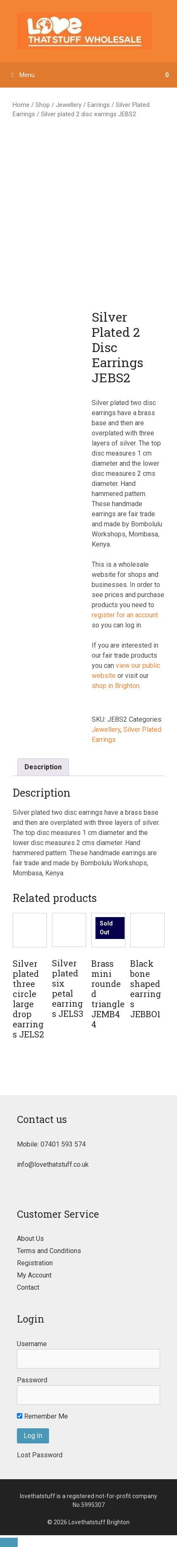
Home (21, 105)
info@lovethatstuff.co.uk (53, 1164)
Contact (28, 1287)
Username (32, 1344)
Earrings (98, 105)
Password (32, 1380)
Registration (35, 1263)
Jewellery (69, 105)
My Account (34, 1275)
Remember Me (42, 1416)
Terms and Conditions (49, 1251)
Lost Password (40, 1455)
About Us (30, 1239)
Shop (42, 105)
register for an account (125, 615)
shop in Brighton (115, 686)
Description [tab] (43, 767)
